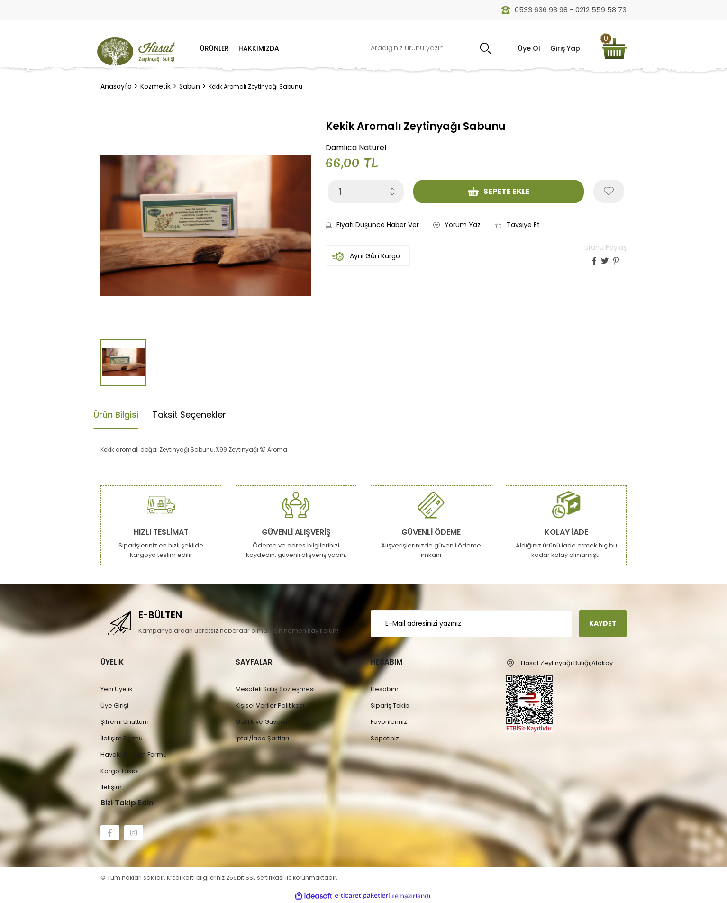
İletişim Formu (121, 738)
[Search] (431, 48)
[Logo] (138, 51)
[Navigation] (214, 48)
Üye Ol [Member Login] (529, 48)
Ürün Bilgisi (115, 414)
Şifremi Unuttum (124, 721)
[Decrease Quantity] (392, 193)
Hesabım (385, 688)
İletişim (111, 787)
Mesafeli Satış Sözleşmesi (275, 688)
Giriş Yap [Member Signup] (565, 48)
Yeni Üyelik (116, 688)
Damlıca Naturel (356, 147)
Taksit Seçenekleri (190, 414)
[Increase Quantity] (392, 188)
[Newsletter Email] (471, 623)
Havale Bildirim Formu (133, 754)
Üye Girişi (114, 705)
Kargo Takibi (119, 770)
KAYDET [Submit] (603, 623)
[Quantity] (366, 191)
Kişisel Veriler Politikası (270, 705)
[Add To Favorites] (608, 191)
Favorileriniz (389, 721)
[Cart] (614, 48)
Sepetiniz (385, 738)
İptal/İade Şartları (262, 738)
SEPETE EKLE (499, 191)
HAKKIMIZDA (258, 48)
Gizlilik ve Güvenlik (263, 721)
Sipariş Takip (390, 705)
